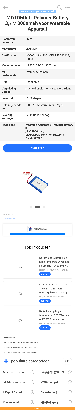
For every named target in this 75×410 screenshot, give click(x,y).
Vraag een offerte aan (37, 408)
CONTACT (44, 274)
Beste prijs (37, 148)
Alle (67, 361)
